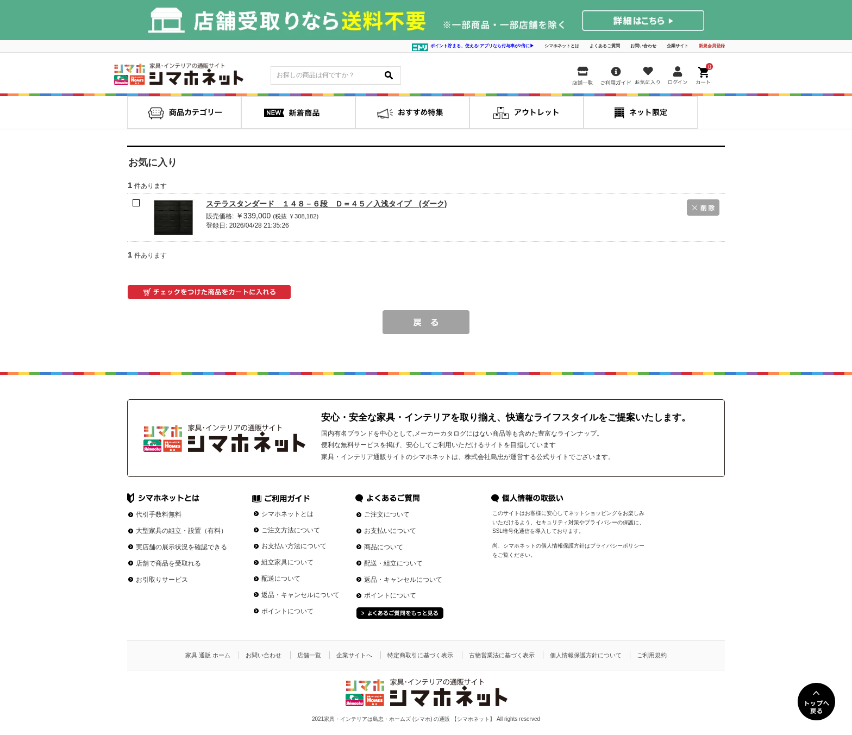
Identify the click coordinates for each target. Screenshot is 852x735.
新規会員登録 (712, 45)
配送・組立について (393, 563)
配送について (280, 578)
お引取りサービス (162, 579)
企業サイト (677, 45)
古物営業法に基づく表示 (502, 655)
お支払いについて (390, 531)
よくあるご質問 (605, 45)
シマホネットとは (561, 45)
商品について (383, 547)
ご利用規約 (652, 655)
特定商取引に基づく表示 (420, 655)
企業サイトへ (354, 655)
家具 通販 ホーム (207, 655)
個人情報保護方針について (586, 655)
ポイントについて (287, 611)
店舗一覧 (309, 655)
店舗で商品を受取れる (168, 563)
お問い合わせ (643, 45)
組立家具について (287, 562)
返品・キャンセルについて (300, 595)
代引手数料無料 (158, 514)
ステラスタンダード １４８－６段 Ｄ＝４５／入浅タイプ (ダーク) (326, 203)
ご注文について (387, 514)
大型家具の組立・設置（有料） (181, 531)
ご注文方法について (290, 530)
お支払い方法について (294, 546)
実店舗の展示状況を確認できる (181, 547)
